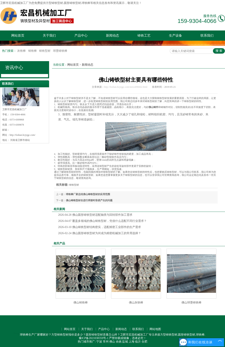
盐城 (125, 341)
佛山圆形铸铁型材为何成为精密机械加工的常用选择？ (99, 233)
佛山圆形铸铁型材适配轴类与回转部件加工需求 (95, 214)
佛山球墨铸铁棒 (191, 302)
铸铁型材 (45, 50)
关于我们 (49, 35)
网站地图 (155, 329)
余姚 (119, 341)
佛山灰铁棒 (136, 302)
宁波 (99, 341)
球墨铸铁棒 (60, 50)
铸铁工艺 (144, 35)
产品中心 (81, 35)
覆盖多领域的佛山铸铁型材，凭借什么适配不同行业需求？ (102, 220)
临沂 (138, 341)
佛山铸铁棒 (80, 302)
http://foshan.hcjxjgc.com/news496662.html (125, 86)
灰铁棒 (22, 50)
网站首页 (17, 35)
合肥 (144, 341)
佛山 (112, 341)
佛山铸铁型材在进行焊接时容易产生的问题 (89, 200)
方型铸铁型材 (54, 2)
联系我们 (207, 35)
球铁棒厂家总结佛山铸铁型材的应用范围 (88, 194)
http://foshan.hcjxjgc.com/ (22, 135)
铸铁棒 (33, 50)
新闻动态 (112, 35)
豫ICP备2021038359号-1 (93, 338)
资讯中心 (14, 67)
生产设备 (175, 35)
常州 (106, 341)
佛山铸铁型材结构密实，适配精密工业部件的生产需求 (99, 227)
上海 (131, 341)
